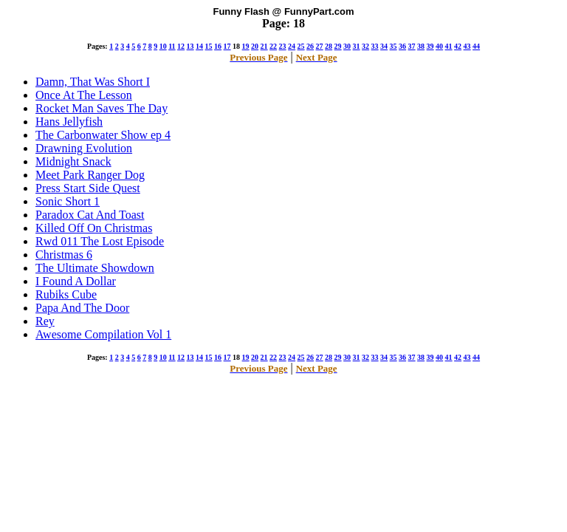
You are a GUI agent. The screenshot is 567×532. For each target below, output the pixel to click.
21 (264, 46)
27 (319, 46)
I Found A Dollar (75, 281)
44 (476, 46)
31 (356, 46)
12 (181, 46)
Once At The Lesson (83, 95)
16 (217, 46)
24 (291, 46)
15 (209, 46)
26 (310, 46)
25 (301, 46)
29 (338, 46)
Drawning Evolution (83, 148)
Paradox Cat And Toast (89, 214)
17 (227, 46)
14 (199, 46)
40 (439, 46)
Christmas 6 (63, 254)
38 (421, 46)
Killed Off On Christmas (93, 228)
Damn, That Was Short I (92, 81)
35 (393, 46)
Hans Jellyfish (69, 121)
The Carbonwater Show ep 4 (103, 135)
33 (375, 46)
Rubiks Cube (66, 294)
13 (190, 46)
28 (328, 46)
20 (254, 46)
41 (449, 46)
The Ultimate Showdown (94, 268)
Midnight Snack (73, 161)
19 (246, 46)
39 (430, 46)
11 (171, 46)
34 (384, 46)
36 (402, 46)
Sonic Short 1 (67, 201)
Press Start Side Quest (87, 188)
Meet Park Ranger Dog (90, 174)
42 (457, 46)
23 (282, 46)
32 (365, 46)
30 (347, 46)
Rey (45, 321)
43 (467, 46)
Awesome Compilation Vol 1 (103, 334)
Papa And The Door (82, 307)
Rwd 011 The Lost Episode (99, 241)
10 (163, 46)
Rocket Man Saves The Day (101, 108)
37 (412, 46)
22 (273, 46)
